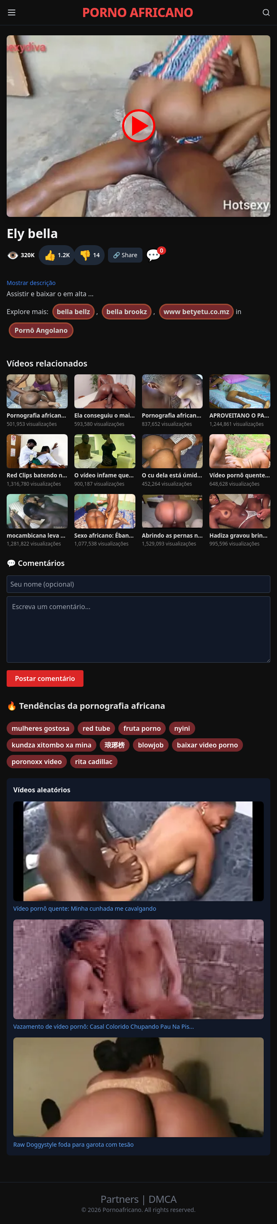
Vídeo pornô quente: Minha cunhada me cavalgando (84, 908)
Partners (121, 1199)
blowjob (151, 745)
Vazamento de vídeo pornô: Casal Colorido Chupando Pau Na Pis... (103, 1026)
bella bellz (73, 311)
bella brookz (126, 311)
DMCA (162, 1199)
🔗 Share (125, 255)
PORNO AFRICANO (137, 12)
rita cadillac (94, 761)
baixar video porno (207, 745)
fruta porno (142, 728)
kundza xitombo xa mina (51, 745)
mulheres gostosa (40, 728)
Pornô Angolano (41, 330)
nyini (182, 728)
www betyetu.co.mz (197, 311)
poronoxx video (37, 761)
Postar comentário (45, 678)
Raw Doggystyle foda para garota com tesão (73, 1144)
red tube (96, 728)
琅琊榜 (115, 745)
